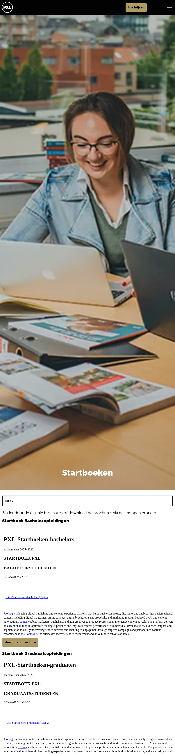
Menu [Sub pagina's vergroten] (87, 501)
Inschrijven (154, 7)
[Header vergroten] (169, 7)
